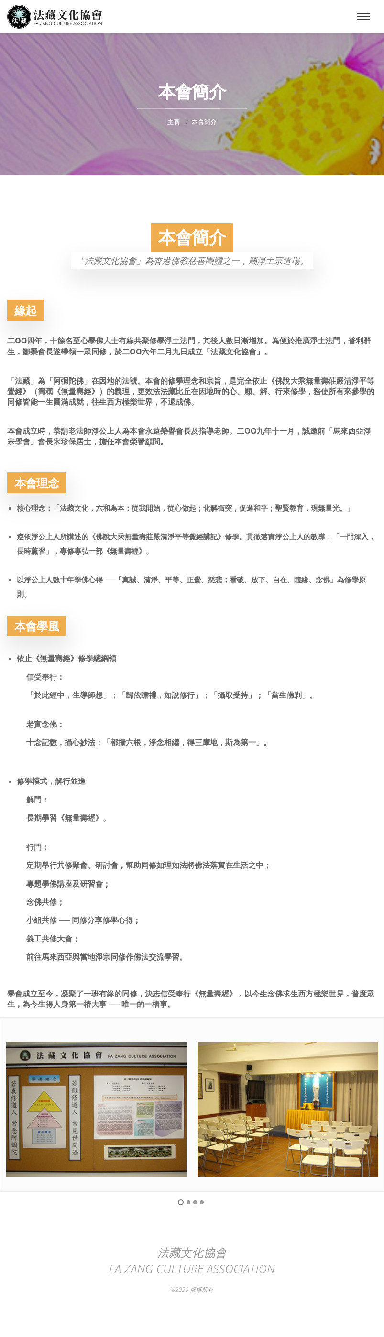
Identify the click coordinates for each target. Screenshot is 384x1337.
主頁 (173, 122)
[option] (96, 1109)
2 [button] (188, 1202)
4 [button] (202, 1202)
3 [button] (195, 1202)
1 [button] (181, 1202)
